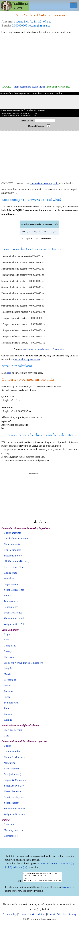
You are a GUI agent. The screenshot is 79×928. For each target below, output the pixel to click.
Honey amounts (12, 550)
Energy (8, 651)
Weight (8, 719)
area (9, 373)
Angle (7, 634)
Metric (7, 674)
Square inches (59, 349)
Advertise (61, 916)
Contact (51, 916)
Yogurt (8, 595)
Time (7, 708)
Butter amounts (12, 532)
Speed (7, 697)
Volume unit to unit (15, 808)
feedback (66, 889)
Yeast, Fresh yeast (14, 797)
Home (15, 6)
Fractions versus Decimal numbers (23, 662)
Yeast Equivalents (14, 590)
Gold (6, 735)
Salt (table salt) (12, 774)
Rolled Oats (10, 572)
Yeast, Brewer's (12, 791)
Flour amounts (12, 544)
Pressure (8, 691)
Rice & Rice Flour (14, 567)
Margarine (9, 763)
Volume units (11, 618)
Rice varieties (12, 768)
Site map (72, 916)
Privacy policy (9, 916)
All (23, 618)
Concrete (9, 824)
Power (7, 685)
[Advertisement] (39, 58)
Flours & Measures (14, 757)
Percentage (10, 680)
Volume (8, 714)
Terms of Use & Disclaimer (32, 916)
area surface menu (43, 349)
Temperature (11, 601)
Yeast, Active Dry (14, 785)
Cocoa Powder (12, 751)
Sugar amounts (12, 584)
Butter (7, 745)
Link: (17, 882)
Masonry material (14, 830)
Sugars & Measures (15, 780)
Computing (10, 645)
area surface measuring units (44, 183)
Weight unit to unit (14, 814)
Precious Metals (13, 730)
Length (8, 668)
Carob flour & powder (16, 538)
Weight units (11, 624)
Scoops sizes (11, 607)
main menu (28, 349)
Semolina (9, 578)
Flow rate (9, 657)
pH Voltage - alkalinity (17, 561)
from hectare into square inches (29, 86)
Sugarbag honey (13, 555)
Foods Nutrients (13, 612)
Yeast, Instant (11, 802)
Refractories (11, 835)
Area (6, 640)
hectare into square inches (27, 359)
